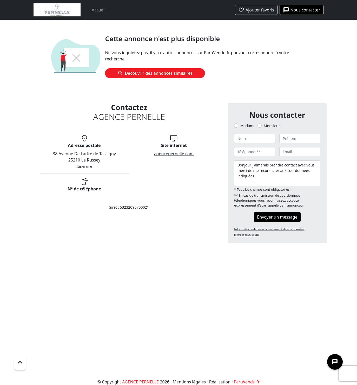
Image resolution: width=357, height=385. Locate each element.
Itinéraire (84, 166)
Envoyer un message (277, 217)
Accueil (98, 10)
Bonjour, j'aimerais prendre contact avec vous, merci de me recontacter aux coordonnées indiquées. (277, 173)
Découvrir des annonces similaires (155, 73)
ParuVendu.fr (247, 382)
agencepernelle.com (174, 154)
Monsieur (272, 125)
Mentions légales (189, 382)
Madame (247, 125)
